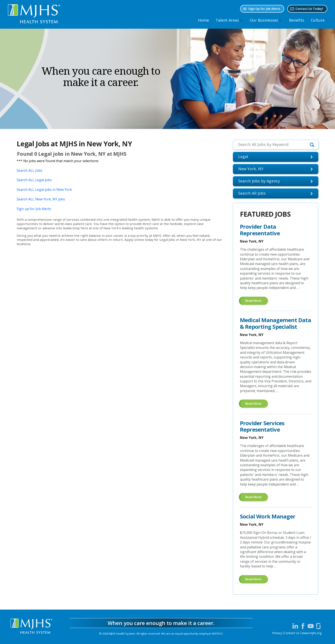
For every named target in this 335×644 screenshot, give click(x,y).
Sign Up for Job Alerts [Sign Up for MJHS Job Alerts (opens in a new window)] (264, 9)
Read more (256, 301)
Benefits (296, 20)
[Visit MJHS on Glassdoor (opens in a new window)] (318, 626)
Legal (243, 156)
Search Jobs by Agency (259, 181)
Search (252, 193)
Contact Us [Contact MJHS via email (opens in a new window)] (292, 633)
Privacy (277, 633)
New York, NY (250, 168)
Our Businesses (264, 20)
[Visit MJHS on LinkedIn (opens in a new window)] (295, 626)
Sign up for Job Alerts (34, 208)
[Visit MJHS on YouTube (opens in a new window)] (310, 626)
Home (203, 20)
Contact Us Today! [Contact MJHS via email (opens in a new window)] (309, 9)
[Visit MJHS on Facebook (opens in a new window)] (303, 626)
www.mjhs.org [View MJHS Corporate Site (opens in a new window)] (312, 633)
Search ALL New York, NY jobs (41, 199)
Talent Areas (227, 20)
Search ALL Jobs (29, 170)
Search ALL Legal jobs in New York (44, 189)
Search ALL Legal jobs (34, 180)
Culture (318, 20)
